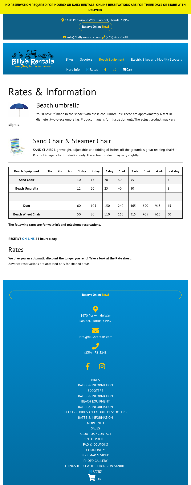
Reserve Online (95, 27)
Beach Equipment (111, 59)
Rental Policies (95, 439)
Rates (92, 69)
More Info (73, 69)
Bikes (69, 59)
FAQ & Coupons (95, 444)
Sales (95, 428)
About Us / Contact (95, 434)
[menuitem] (69, 59)
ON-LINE (28, 239)
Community (95, 450)
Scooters (86, 59)
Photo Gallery (96, 460)
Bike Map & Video (95, 455)
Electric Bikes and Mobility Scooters (156, 59)
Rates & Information (95, 385)
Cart (127, 69)
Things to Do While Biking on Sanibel (95, 466)
